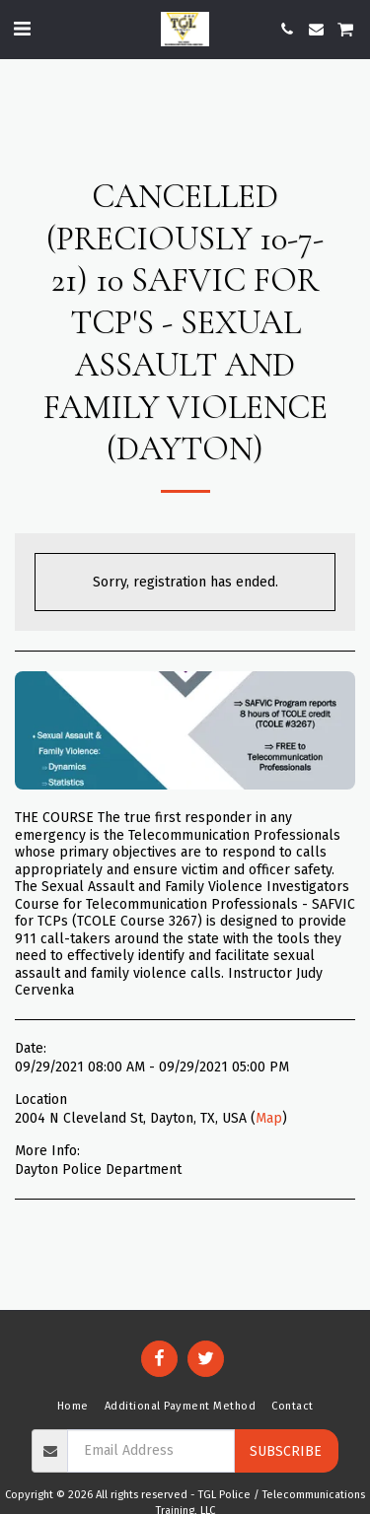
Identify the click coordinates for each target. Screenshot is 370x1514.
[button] (21, 28)
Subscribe (286, 1451)
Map (269, 1118)
